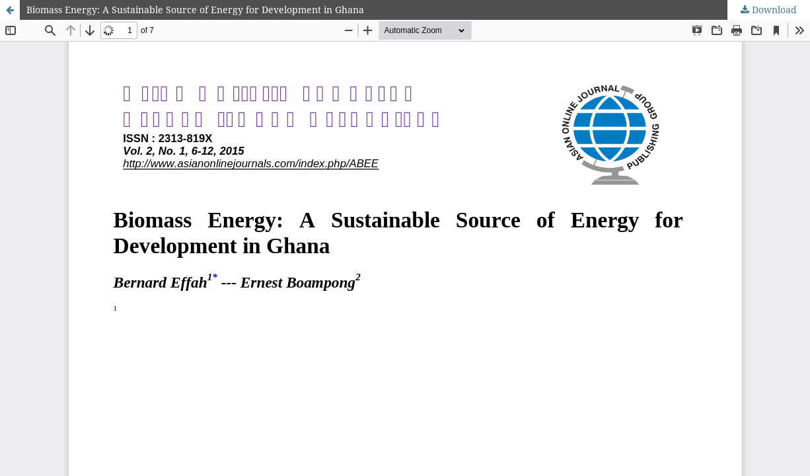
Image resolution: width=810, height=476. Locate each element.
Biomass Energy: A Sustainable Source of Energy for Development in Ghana (195, 9)
